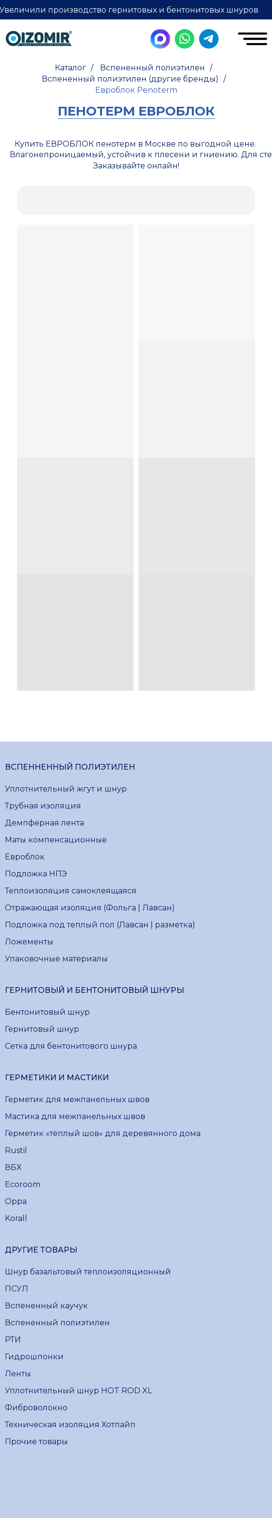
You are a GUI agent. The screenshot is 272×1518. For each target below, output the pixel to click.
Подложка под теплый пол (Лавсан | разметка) (100, 924)
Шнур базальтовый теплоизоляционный (88, 1271)
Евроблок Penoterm (136, 90)
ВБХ (13, 1167)
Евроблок (25, 856)
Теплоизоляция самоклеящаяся (70, 890)
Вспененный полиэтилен (152, 67)
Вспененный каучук (46, 1305)
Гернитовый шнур (42, 1029)
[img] (39, 40)
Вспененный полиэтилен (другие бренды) (130, 78)
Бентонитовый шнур (47, 1012)
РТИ (13, 1339)
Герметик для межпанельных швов (77, 1099)
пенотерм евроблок (136, 111)
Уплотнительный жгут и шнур (66, 788)
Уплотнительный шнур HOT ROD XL (78, 1390)
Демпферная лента (44, 822)
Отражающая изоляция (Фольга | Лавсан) (90, 907)
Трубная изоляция (43, 805)
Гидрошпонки (34, 1356)
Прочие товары (36, 1441)
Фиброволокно (36, 1407)
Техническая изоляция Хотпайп (70, 1424)
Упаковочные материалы (56, 958)
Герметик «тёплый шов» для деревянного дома (103, 1133)
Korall (16, 1218)
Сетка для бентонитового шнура (71, 1046)
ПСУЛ (16, 1288)
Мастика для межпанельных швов (75, 1116)
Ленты (18, 1373)
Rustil (16, 1150)
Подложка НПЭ (36, 873)
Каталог (70, 67)
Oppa (16, 1201)
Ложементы (29, 941)
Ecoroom (22, 1184)
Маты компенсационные (56, 839)
